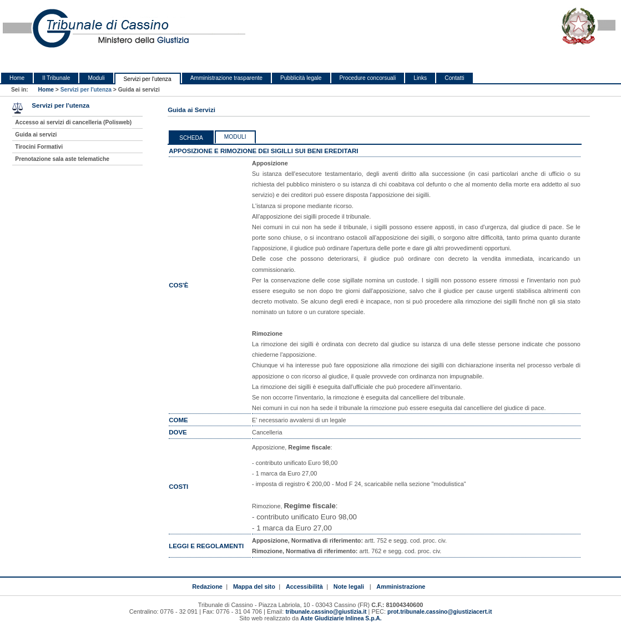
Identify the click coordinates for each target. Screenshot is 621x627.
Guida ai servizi (36, 135)
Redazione (207, 586)
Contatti (454, 78)
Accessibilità (304, 586)
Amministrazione (400, 586)
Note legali (349, 586)
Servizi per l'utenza (147, 79)
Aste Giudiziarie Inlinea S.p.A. (340, 618)
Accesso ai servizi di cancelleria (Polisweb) (73, 122)
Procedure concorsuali (368, 78)
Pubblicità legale (301, 78)
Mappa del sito (254, 586)
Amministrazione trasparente (226, 78)
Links (420, 78)
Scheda (191, 138)
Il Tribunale (56, 78)
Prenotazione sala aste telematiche (62, 159)
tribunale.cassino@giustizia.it (325, 612)
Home (16, 78)
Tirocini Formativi (39, 147)
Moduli (96, 78)
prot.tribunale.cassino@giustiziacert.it (439, 612)
